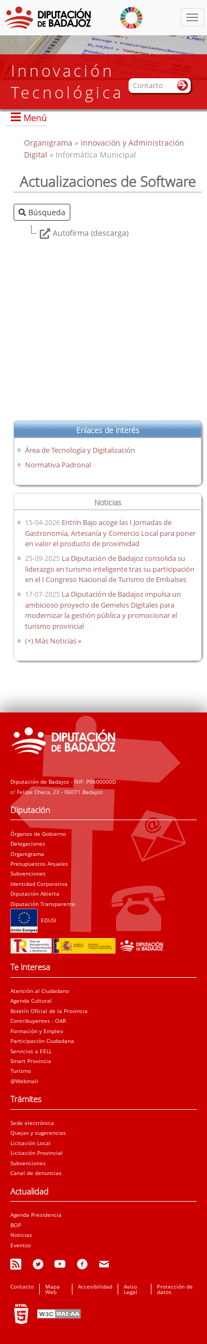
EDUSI (33, 920)
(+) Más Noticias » (53, 641)
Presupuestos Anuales (39, 863)
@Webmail (24, 1081)
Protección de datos (175, 1289)
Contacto (22, 1286)
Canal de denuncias (36, 1173)
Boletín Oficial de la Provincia (49, 1011)
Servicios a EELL (31, 1051)
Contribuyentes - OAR (38, 1020)
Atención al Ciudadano (39, 991)
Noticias (21, 1235)
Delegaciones (27, 843)
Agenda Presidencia (36, 1214)
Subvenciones (28, 873)
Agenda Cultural (31, 1000)
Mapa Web (52, 1289)
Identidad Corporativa (39, 883)
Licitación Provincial (36, 1153)
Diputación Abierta (34, 893)
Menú (35, 118)
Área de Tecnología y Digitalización (80, 450)
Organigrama (49, 142)
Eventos (20, 1245)
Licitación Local (30, 1143)
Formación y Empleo (36, 1031)
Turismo (20, 1070)
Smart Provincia (30, 1061)
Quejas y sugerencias (38, 1132)
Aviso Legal (130, 1289)
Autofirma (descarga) (91, 233)
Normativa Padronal (58, 465)
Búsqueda (42, 212)
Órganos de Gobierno (38, 833)
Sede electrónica (32, 1123)
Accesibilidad (95, 1286)
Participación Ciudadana (42, 1041)
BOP (15, 1225)
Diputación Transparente (42, 904)
